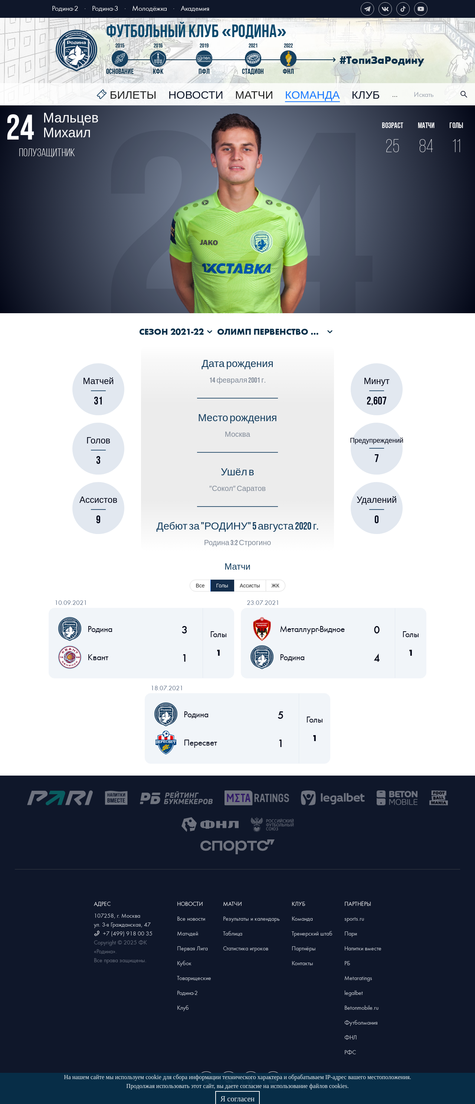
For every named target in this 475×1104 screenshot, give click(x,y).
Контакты (302, 963)
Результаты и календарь (251, 918)
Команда (302, 918)
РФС (350, 1052)
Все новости (191, 918)
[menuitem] (127, 95)
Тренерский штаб (312, 933)
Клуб (366, 95)
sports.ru (354, 918)
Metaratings (358, 978)
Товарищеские (194, 978)
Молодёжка (149, 8)
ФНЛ (350, 1037)
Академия (195, 8)
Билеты (133, 95)
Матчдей (187, 933)
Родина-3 (105, 8)
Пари (350, 933)
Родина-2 (65, 8)
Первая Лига (192, 948)
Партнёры (304, 948)
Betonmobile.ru (361, 1007)
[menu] (247, 94)
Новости (195, 95)
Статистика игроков (245, 948)
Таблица (232, 933)
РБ (347, 963)
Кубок (184, 963)
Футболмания (361, 1022)
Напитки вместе (362, 948)
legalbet (353, 992)
